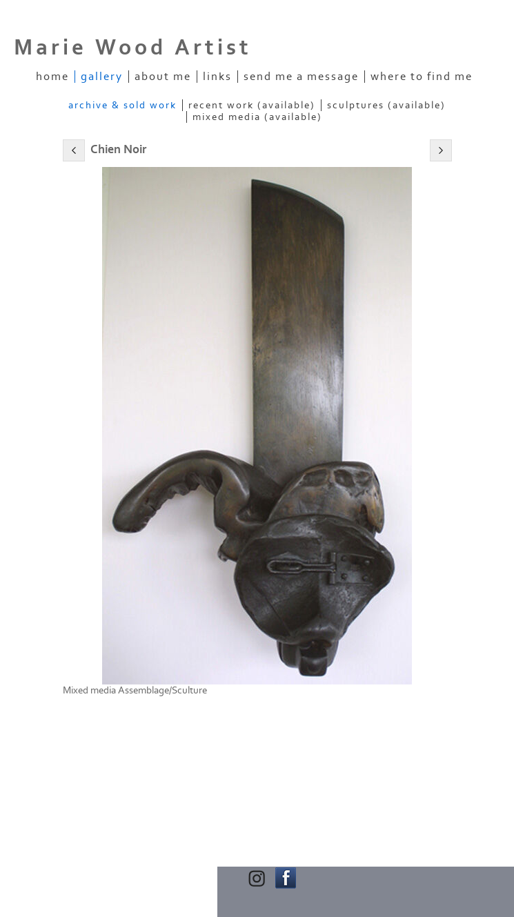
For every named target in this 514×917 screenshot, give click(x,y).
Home (52, 76)
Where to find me (421, 76)
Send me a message (301, 76)
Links (217, 76)
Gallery (102, 76)
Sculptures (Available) (386, 105)
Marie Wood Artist (133, 47)
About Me (163, 76)
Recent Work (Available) (251, 105)
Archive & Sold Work (122, 105)
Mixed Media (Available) (257, 117)
